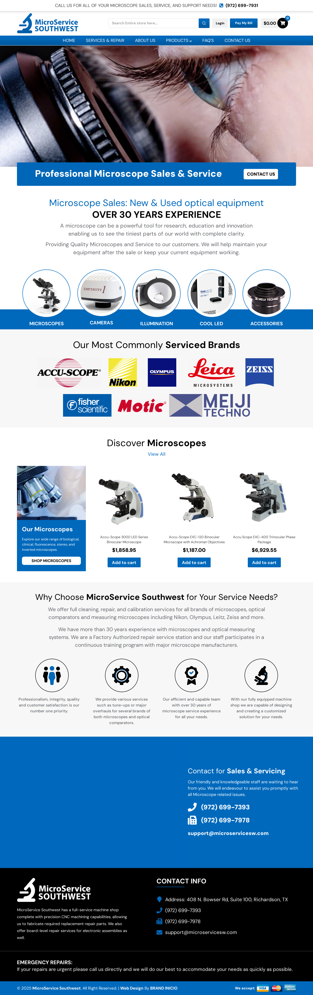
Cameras (101, 323)
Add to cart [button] (124, 562)
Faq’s (208, 40)
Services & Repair (105, 40)
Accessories (266, 323)
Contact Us (237, 40)
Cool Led (211, 323)
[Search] (204, 23)
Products (179, 40)
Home (69, 40)
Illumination (156, 323)
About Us (145, 40)
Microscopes (46, 323)
